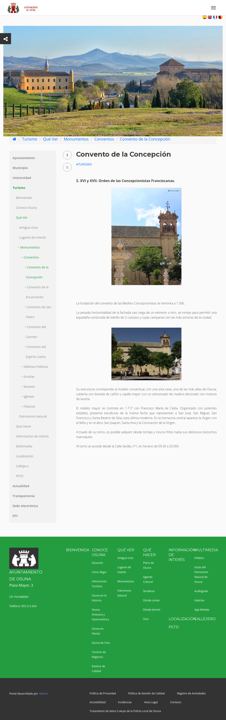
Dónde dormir (151, 610)
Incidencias (125, 702)
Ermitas (29, 376)
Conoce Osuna (26, 207)
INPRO (43, 693)
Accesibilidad (97, 702)
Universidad (22, 178)
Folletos (199, 558)
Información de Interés (32, 436)
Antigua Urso (28, 227)
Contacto (175, 702)
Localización (24, 456)
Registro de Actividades (191, 693)
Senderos (149, 591)
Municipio (20, 168)
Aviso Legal (151, 702)
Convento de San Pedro (38, 312)
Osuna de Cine (101, 643)
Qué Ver (50, 139)
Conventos (104, 139)
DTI (15, 516)
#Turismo (84, 164)
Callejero (22, 466)
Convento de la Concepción (145, 139)
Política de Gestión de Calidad (146, 693)
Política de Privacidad (103, 693)
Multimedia (24, 446)
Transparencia (24, 496)
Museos (29, 386)
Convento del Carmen (36, 332)
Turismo (29, 139)
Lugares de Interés (32, 237)
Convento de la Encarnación (37, 292)
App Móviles (201, 610)
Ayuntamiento (24, 158)
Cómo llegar (99, 572)
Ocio (146, 619)
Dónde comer (151, 600)
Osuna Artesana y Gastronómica (100, 614)
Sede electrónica (25, 506)
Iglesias (29, 396)
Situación (97, 563)
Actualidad (21, 486)
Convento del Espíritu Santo (36, 352)
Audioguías (201, 591)
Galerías (199, 600)
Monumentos (76, 139)
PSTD (19, 476)
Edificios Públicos (36, 367)
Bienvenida (24, 198)
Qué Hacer (23, 426)
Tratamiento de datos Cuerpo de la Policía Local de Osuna (125, 711)
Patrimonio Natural (33, 416)
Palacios (29, 406)
